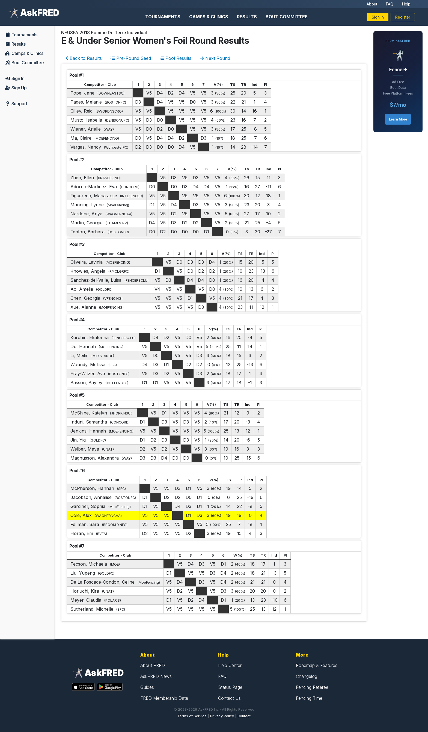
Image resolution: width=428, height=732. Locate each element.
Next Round (215, 58)
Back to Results (84, 58)
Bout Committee (287, 16)
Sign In (378, 17)
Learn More (398, 119)
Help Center (230, 665)
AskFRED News (156, 676)
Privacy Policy (222, 716)
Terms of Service (192, 716)
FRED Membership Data (164, 698)
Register (402, 17)
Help (406, 4)
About (372, 4)
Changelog (306, 676)
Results (247, 16)
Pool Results (175, 58)
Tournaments (162, 16)
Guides (147, 687)
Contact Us (229, 698)
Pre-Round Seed (131, 58)
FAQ (389, 4)
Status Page (230, 687)
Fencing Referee (312, 687)
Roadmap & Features (316, 665)
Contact (244, 716)
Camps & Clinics (208, 16)
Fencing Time (309, 698)
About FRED (152, 665)
